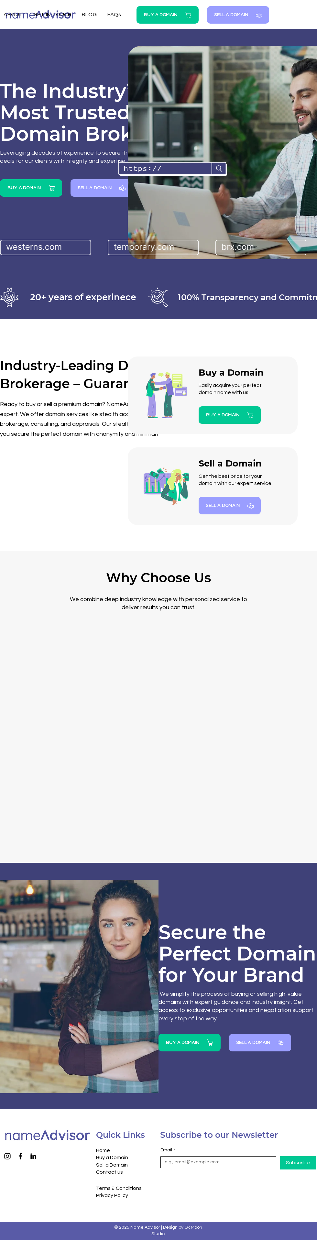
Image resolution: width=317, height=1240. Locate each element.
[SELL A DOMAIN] (238, 15)
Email (167, 1150)
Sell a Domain (112, 1165)
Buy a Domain (112, 1157)
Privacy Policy (112, 1195)
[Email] (216, 1162)
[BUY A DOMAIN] (168, 15)
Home (103, 1150)
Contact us (109, 1172)
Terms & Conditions (119, 1188)
